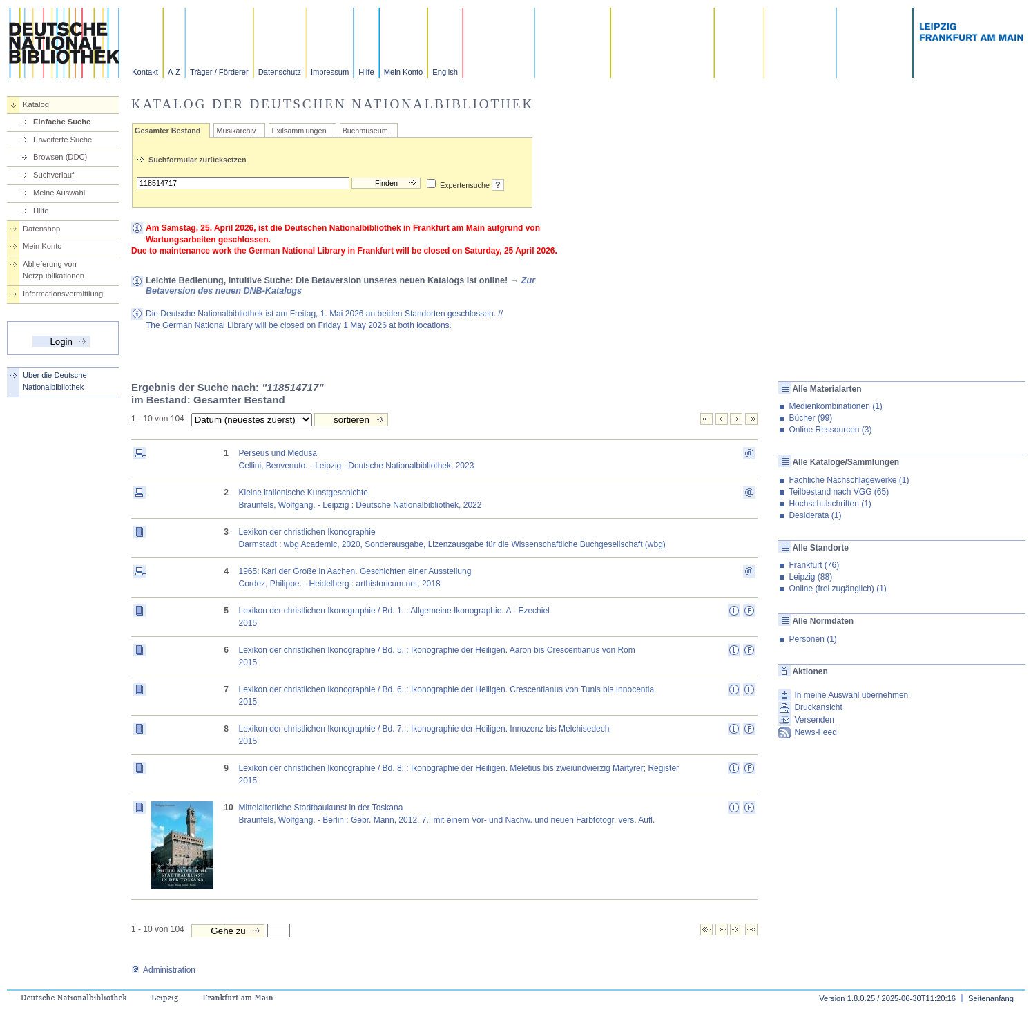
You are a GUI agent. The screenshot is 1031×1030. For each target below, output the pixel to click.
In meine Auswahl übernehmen (851, 695)
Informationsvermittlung (63, 293)
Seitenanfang (991, 998)
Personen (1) (812, 639)
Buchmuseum (365, 130)
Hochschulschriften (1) (830, 503)
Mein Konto (403, 72)
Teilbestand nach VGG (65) (839, 492)
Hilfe (366, 72)
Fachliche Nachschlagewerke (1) (849, 480)
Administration (163, 970)
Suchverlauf (53, 175)
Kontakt (145, 72)
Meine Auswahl (59, 193)
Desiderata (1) (815, 515)
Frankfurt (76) (814, 565)
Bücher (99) (810, 418)
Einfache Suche (61, 121)
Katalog (36, 104)
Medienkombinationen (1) (835, 406)
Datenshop (41, 229)
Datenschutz (279, 72)
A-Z (174, 72)
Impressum (330, 72)
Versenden (814, 720)
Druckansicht (818, 707)
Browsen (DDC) (60, 157)
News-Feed (815, 732)
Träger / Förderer (219, 72)
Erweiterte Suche (62, 139)
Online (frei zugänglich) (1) (837, 588)
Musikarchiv (236, 130)
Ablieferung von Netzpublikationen (53, 270)
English (445, 72)
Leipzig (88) (810, 577)
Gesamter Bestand (167, 130)
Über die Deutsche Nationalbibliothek (55, 381)
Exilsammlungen (298, 130)
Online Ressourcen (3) (830, 430)
